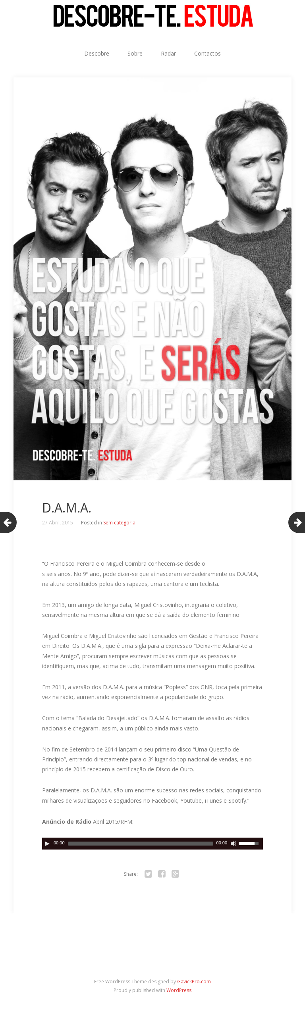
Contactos (207, 53)
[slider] (140, 844)
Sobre (135, 53)
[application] (152, 844)
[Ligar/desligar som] (233, 843)
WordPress (178, 990)
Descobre (96, 53)
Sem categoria (119, 522)
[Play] (47, 843)
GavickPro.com (194, 981)
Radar (168, 53)
